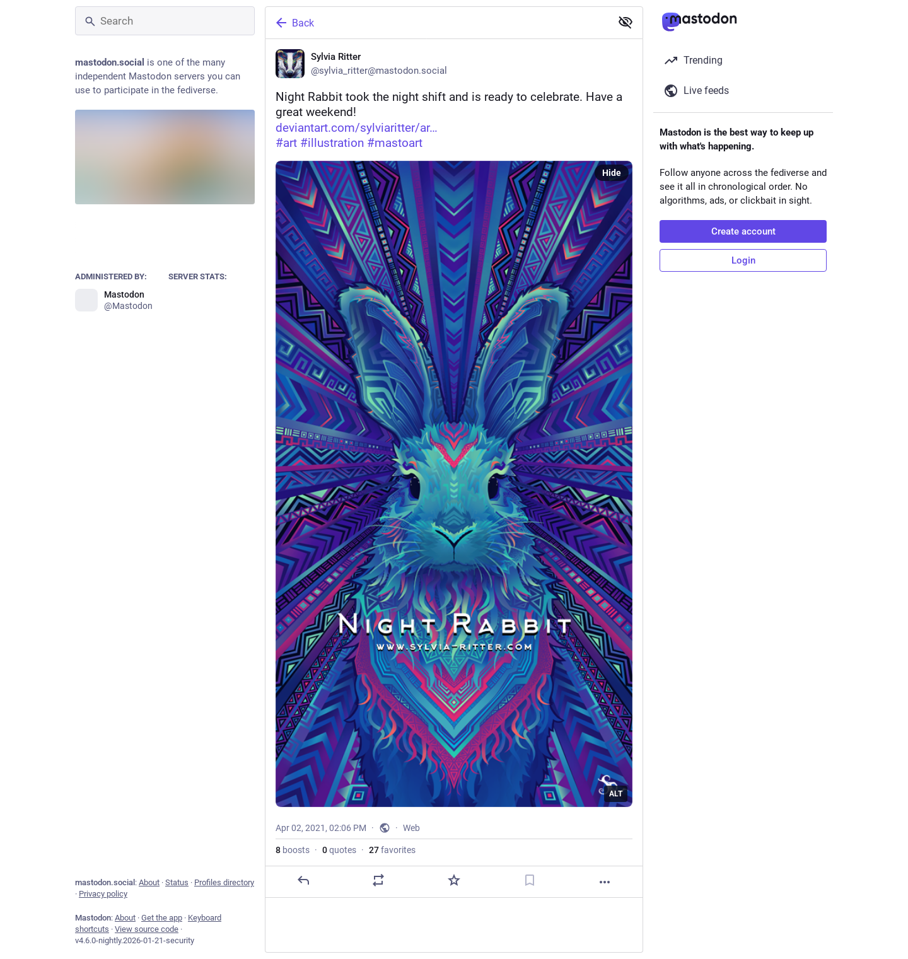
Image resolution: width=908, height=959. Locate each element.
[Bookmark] (529, 880)
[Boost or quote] (378, 880)
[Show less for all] (625, 22)
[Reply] (303, 880)
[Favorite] (454, 880)
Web (411, 828)
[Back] (436, 22)
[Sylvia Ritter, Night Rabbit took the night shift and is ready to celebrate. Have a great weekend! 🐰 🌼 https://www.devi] (454, 468)
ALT (615, 793)
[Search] (165, 20)
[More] (604, 882)
